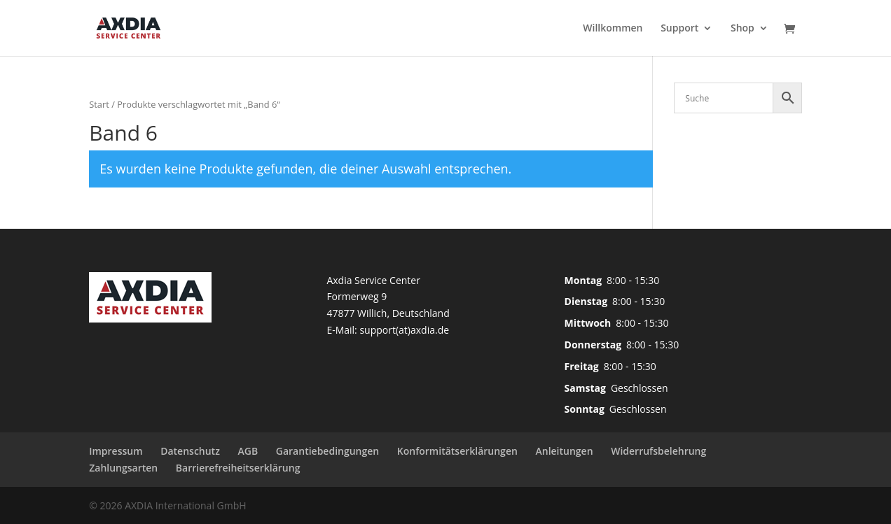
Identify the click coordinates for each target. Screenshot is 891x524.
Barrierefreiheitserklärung (238, 467)
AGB (248, 451)
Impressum (115, 451)
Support (679, 28)
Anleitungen (564, 451)
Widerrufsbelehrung (658, 451)
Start (99, 104)
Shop (742, 28)
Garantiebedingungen (327, 451)
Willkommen (612, 28)
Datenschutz (190, 451)
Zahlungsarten (123, 467)
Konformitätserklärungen (457, 451)
